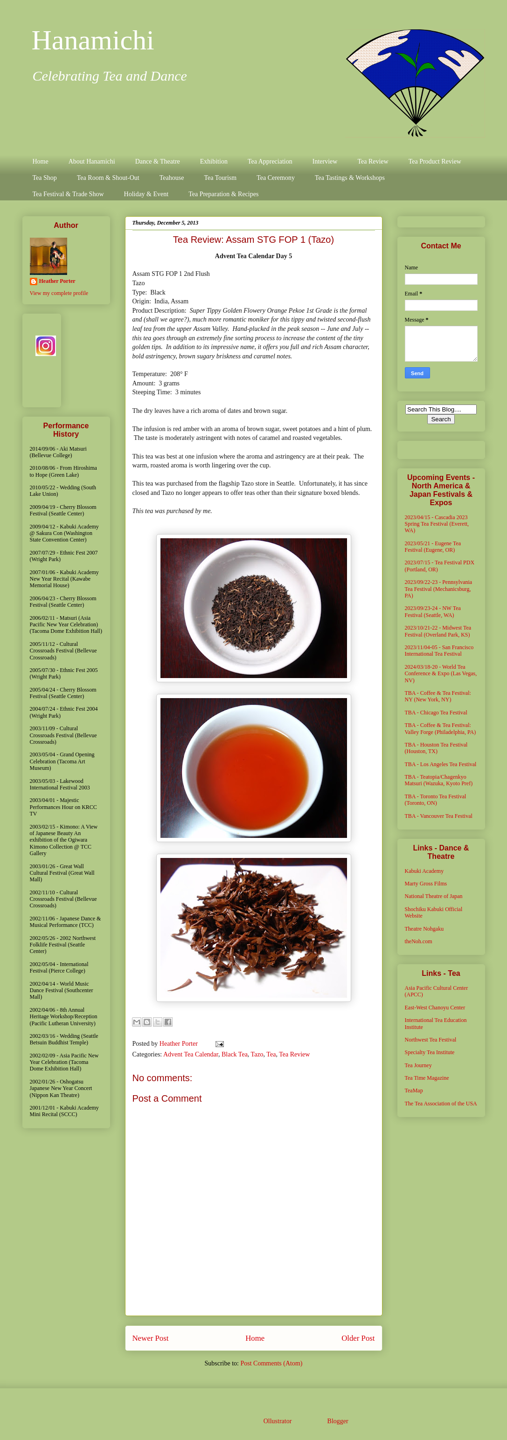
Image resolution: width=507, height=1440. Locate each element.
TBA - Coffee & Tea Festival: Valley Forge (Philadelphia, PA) (440, 728)
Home (41, 161)
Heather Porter (180, 1043)
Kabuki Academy (424, 871)
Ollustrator (278, 1421)
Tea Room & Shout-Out (108, 177)
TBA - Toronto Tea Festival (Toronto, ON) (435, 799)
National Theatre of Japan (434, 896)
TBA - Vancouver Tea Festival (438, 816)
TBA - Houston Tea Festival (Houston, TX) (436, 747)
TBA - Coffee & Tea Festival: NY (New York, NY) (438, 696)
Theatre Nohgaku (424, 929)
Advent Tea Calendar (190, 1054)
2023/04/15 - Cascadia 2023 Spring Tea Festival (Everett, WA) (437, 524)
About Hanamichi (92, 161)
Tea (271, 1054)
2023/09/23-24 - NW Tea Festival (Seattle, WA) (433, 611)
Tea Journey (418, 1065)
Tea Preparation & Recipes (223, 194)
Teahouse (172, 177)
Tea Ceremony (276, 177)
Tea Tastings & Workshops (350, 177)
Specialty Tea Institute (430, 1052)
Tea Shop (45, 177)
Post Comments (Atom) (271, 1363)
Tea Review (372, 161)
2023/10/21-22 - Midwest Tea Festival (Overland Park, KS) (438, 631)
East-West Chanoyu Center (435, 1007)
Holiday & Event (146, 194)
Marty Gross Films (426, 883)
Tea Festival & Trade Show (68, 194)
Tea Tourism (220, 177)
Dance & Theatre (157, 161)
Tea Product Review (435, 161)
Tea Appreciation (270, 161)
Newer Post (150, 1338)
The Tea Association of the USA (441, 1103)
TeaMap (414, 1090)
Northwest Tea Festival (431, 1039)
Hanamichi (93, 40)
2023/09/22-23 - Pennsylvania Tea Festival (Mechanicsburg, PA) (438, 589)
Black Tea (235, 1054)
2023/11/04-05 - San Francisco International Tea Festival (439, 650)
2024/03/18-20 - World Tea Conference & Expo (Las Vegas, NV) (441, 674)
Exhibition (214, 161)
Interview (325, 161)
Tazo (257, 1054)
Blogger (337, 1421)
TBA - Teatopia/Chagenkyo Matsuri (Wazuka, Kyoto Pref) (439, 780)
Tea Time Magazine (427, 1078)
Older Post (358, 1338)
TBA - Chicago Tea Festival (436, 712)
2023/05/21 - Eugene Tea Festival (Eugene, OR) (433, 546)
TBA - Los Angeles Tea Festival (441, 764)
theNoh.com (418, 941)
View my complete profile (59, 293)
